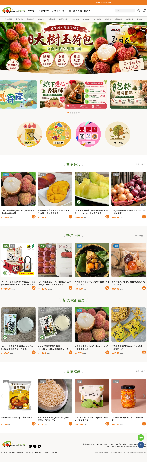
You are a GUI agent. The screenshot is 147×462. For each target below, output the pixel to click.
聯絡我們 (55, 453)
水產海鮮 (30, 19)
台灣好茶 (108, 19)
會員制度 (20, 453)
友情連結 (46, 453)
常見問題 (12, 453)
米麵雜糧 (51, 19)
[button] (145, 19)
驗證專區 (118, 19)
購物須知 (38, 453)
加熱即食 (75, 19)
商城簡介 (4, 453)
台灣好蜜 (129, 19)
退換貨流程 (29, 453)
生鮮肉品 (19, 19)
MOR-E (144, 452)
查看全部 (140, 173)
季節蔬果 (8, 19)
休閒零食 (86, 19)
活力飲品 (97, 19)
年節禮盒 (140, 19)
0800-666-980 (109, 444)
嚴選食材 (41, 19)
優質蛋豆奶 (63, 19)
